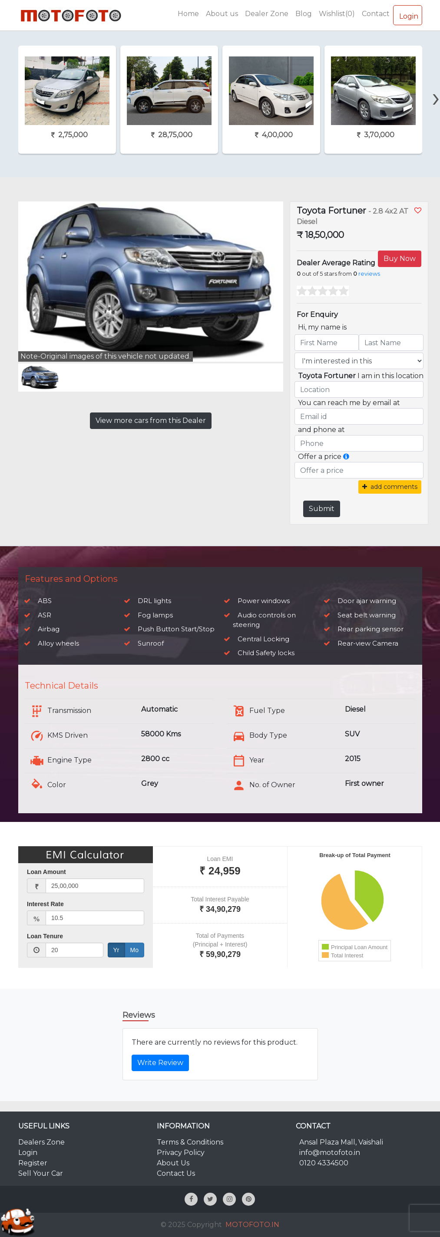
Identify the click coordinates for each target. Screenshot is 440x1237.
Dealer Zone (266, 14)
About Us (173, 1163)
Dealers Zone (41, 1142)
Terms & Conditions (190, 1142)
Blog (303, 14)
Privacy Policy (181, 1152)
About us (222, 14)
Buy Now (400, 258)
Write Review (160, 1063)
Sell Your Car (40, 1173)
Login (407, 14)
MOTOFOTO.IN (252, 1225)
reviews (369, 273)
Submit (321, 509)
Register (32, 1163)
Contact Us (176, 1173)
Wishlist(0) (337, 14)
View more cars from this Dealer (151, 420)
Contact (376, 14)
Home (188, 14)
